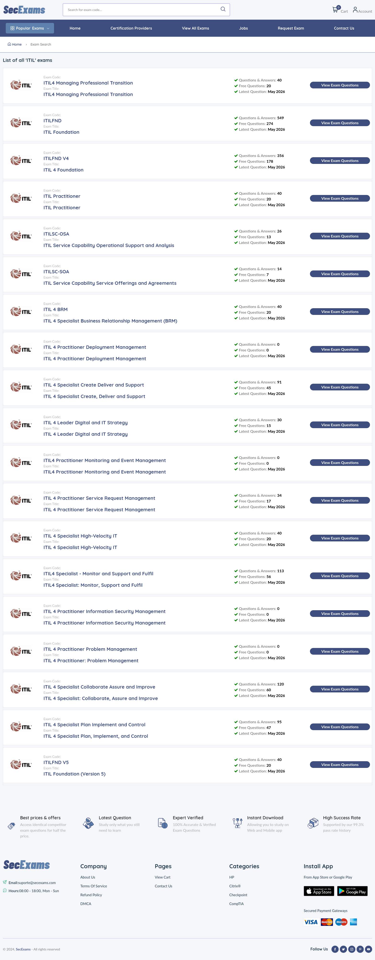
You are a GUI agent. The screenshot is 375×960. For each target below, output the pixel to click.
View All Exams (195, 28)
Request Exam (291, 28)
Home (75, 28)
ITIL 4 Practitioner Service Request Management (99, 498)
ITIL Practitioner (62, 196)
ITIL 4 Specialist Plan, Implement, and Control (96, 736)
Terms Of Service (93, 886)
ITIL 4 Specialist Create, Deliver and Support (94, 396)
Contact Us (344, 28)
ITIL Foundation (61, 132)
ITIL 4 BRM (56, 309)
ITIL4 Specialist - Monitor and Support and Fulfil (98, 574)
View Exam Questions (339, 85)
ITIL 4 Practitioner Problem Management (90, 649)
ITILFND (52, 121)
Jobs (243, 28)
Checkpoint (238, 895)
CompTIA (236, 903)
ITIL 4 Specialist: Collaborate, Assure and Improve (101, 698)
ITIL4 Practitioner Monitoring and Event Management (105, 460)
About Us (87, 877)
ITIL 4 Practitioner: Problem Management (91, 660)
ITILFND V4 (56, 158)
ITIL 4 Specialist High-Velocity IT (80, 536)
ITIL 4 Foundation (63, 170)
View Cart (162, 877)
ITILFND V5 (56, 762)
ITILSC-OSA (56, 234)
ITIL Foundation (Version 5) (74, 774)
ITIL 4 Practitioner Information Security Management (105, 611)
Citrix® (235, 886)
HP (231, 877)
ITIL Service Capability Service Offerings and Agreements (110, 283)
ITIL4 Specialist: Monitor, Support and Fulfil (93, 585)
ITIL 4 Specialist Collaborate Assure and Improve (99, 687)
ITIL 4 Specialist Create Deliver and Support (94, 385)
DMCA (85, 903)
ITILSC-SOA (56, 272)
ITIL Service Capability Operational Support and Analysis (109, 245)
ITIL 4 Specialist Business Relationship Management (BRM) (110, 321)
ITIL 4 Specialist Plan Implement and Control (94, 725)
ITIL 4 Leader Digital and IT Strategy (86, 423)
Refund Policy (91, 895)
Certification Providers (131, 28)
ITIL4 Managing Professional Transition (88, 83)
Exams (30, 28)
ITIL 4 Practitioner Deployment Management (95, 347)
